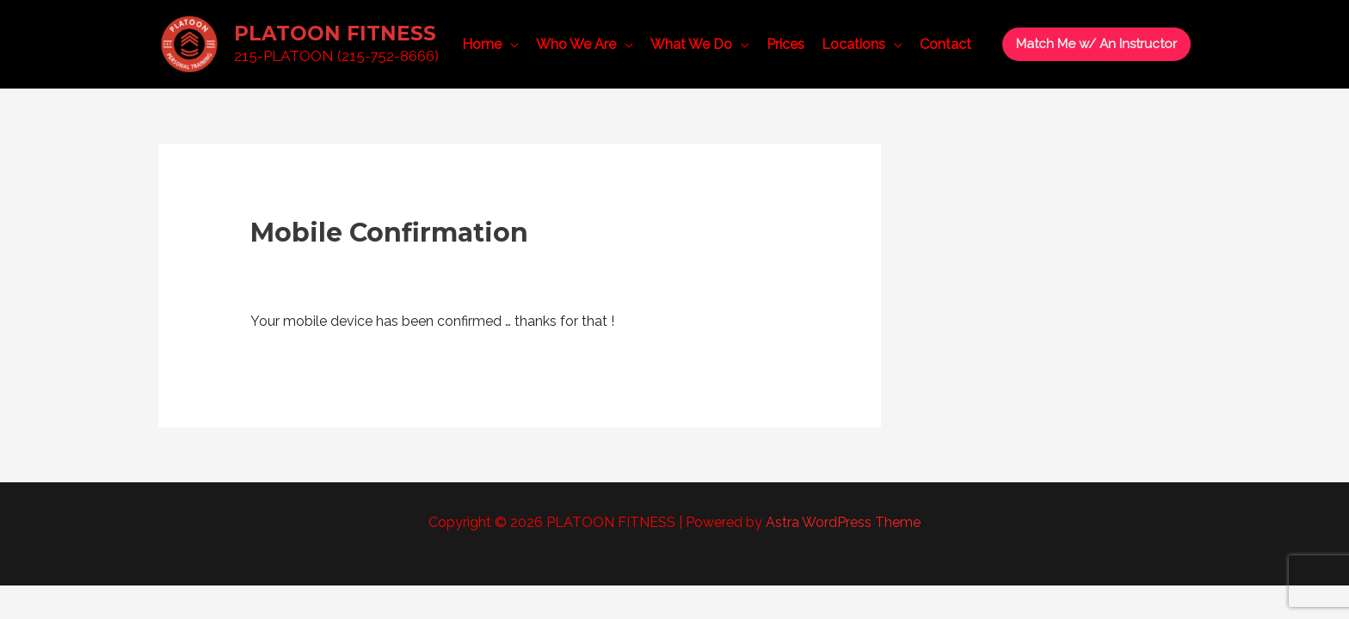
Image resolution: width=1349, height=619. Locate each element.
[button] (1096, 44)
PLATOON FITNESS (335, 33)
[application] (510, 45)
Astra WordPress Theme (843, 522)
